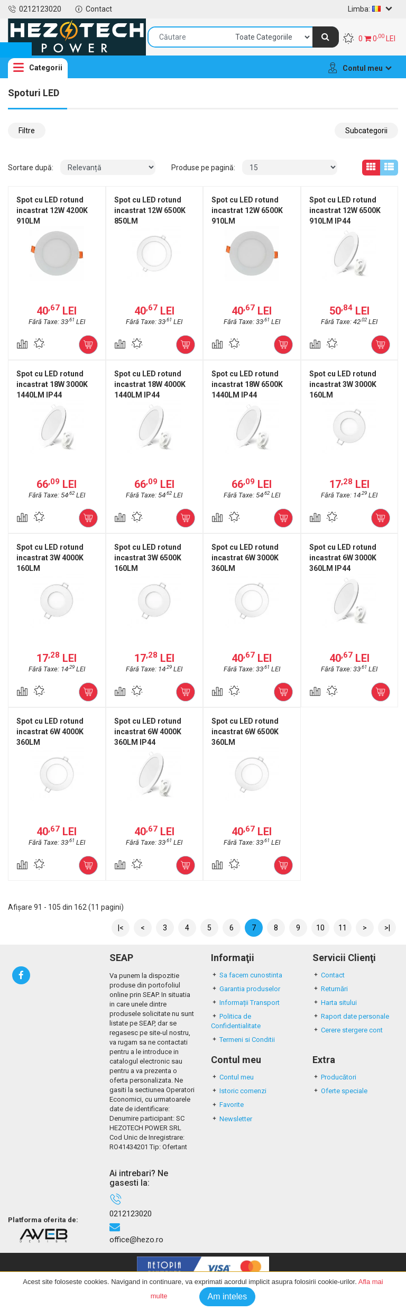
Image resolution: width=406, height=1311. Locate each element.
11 (342, 928)
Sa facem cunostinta (246, 975)
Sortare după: (30, 167)
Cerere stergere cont (347, 1030)
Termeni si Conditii (243, 1040)
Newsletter (231, 1119)
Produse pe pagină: (203, 167)
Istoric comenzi (238, 1091)
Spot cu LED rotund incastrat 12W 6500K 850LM (150, 210)
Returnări (330, 989)
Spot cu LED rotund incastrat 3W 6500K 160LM (147, 558)
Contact (93, 9)
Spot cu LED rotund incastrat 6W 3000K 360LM (245, 558)
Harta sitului (334, 1003)
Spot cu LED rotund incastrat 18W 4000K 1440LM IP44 (150, 384)
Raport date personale (350, 1016)
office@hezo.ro (136, 1239)
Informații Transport (245, 1003)
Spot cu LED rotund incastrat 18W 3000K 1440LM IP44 (52, 384)
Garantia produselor (245, 989)
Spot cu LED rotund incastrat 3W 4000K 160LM (50, 558)
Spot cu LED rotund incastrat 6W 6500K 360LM (245, 731)
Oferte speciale (339, 1091)
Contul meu (232, 1077)
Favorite (227, 1105)
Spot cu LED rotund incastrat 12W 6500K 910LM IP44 (345, 210)
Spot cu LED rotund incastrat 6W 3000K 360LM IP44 (342, 558)
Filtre (27, 130)
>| (387, 928)
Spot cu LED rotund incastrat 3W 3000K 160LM (342, 384)
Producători (334, 1077)
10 (320, 928)
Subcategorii (366, 130)
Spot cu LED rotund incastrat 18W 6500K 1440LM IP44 (247, 384)
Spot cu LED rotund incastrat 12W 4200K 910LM (52, 210)
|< (121, 928)
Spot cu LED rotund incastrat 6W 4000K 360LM (50, 731)
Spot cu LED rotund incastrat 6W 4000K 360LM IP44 (147, 731)
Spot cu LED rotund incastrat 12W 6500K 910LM (247, 210)
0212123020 (34, 9)
